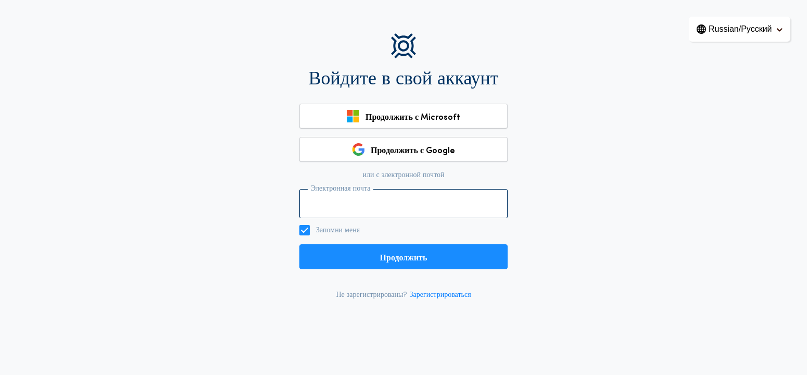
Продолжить (403, 256)
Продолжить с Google (413, 149)
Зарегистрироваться (440, 295)
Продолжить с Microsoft (412, 116)
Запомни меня (338, 230)
